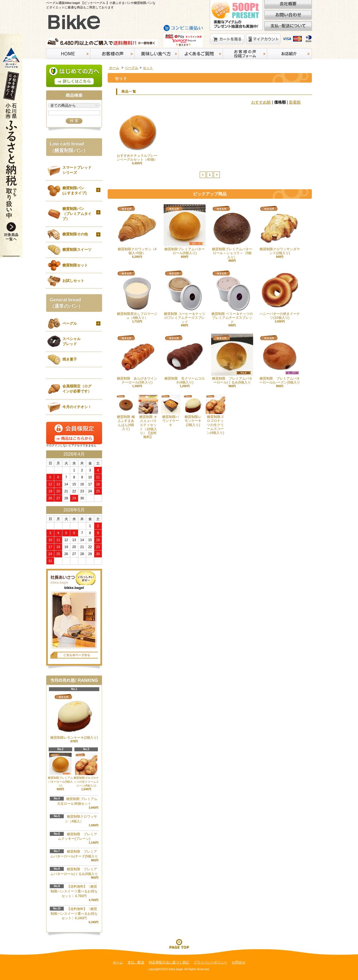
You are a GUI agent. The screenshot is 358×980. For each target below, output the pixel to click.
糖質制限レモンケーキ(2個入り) (193, 410)
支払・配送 (136, 962)
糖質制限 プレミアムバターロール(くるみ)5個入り (232, 359)
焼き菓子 (69, 359)
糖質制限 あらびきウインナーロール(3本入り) (137, 359)
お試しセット (73, 281)
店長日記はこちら (74, 655)
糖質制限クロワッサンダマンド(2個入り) (280, 229)
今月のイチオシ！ (76, 407)
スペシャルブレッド (71, 341)
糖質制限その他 (75, 234)
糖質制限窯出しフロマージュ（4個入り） (137, 294)
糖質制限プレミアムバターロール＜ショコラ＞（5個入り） (232, 231)
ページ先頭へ (179, 943)
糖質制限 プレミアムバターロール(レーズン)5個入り (280, 359)
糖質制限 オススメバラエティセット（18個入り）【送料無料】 (148, 416)
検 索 (74, 121)
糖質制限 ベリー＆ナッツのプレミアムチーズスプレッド (232, 296)
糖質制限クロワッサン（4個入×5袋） (137, 229)
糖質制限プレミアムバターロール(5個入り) (185, 229)
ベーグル (131, 68)
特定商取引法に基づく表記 (169, 962)
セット (148, 68)
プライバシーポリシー (210, 962)
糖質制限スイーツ (76, 249)
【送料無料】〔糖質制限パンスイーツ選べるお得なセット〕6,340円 (74, 913)
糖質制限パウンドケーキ (170, 410)
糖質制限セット (75, 265)
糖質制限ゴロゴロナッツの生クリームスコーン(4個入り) (215, 414)
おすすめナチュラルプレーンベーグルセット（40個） (137, 136)
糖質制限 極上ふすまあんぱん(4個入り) (126, 412)
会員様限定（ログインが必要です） (76, 388)
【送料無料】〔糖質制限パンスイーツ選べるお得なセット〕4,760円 (74, 891)
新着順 (295, 102)
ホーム (114, 68)
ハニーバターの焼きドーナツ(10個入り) (280, 294)
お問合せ (238, 962)
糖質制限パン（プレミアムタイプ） (76, 214)
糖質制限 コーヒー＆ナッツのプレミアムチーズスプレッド (185, 296)
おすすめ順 (261, 102)
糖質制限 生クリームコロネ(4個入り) (185, 359)
